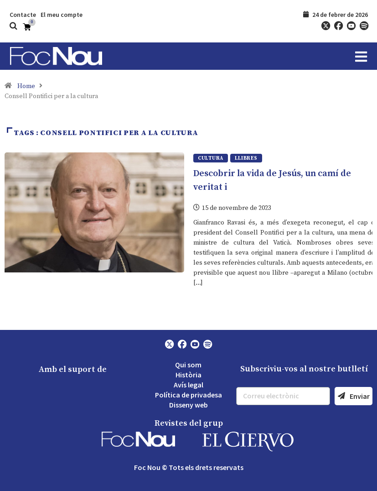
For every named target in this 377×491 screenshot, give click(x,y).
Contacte (23, 14)
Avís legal (188, 384)
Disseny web (188, 404)
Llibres (246, 158)
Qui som (188, 364)
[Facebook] (338, 26)
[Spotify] (363, 26)
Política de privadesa (188, 394)
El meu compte (62, 14)
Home (26, 86)
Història (188, 374)
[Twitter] (325, 26)
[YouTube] (351, 26)
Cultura (210, 158)
